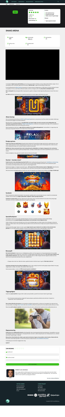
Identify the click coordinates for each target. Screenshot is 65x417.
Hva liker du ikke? (10, 357)
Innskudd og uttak (39, 1)
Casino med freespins (42, 389)
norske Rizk (29, 304)
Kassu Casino (20, 304)
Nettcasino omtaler (41, 391)
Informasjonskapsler (20, 387)
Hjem (6, 4)
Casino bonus (21, 1)
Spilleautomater (29, 1)
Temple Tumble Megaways (27, 123)
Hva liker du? (10, 351)
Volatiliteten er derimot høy (52, 162)
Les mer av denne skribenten (53, 378)
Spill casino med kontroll (20, 389)
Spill (15, 12)
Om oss (17, 391)
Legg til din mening (32, 364)
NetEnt (22, 119)
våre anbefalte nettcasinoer (43, 338)
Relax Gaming (19, 87)
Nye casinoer (40, 387)
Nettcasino (14, 1)
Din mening (10, 348)
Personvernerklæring (20, 386)
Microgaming (28, 119)
